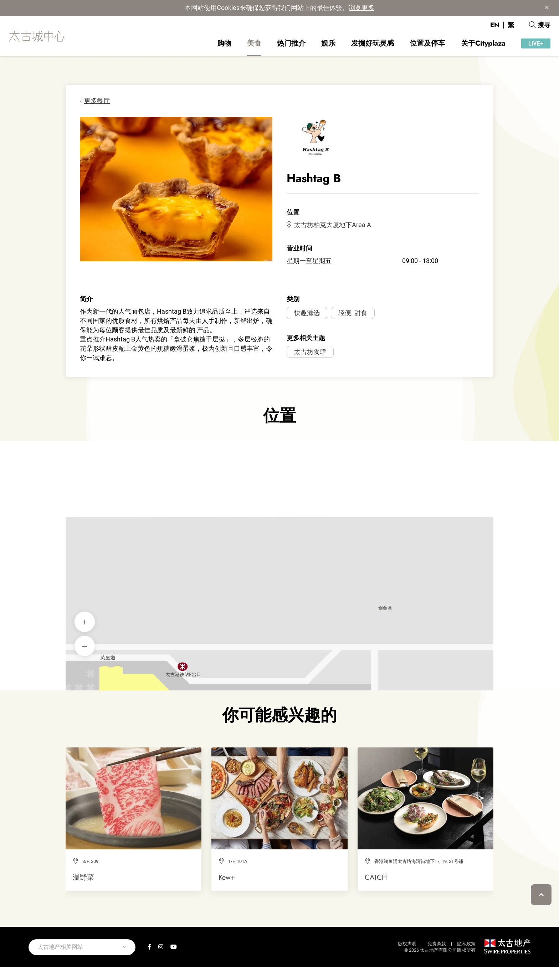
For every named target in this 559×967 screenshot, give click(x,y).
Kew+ (227, 877)
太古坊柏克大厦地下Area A (329, 224)
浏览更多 (361, 7)
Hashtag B (279, 553)
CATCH (376, 877)
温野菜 (83, 877)
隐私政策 (466, 943)
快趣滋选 (307, 313)
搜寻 (539, 25)
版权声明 (407, 943)
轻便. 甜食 (352, 313)
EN (494, 25)
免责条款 (436, 943)
